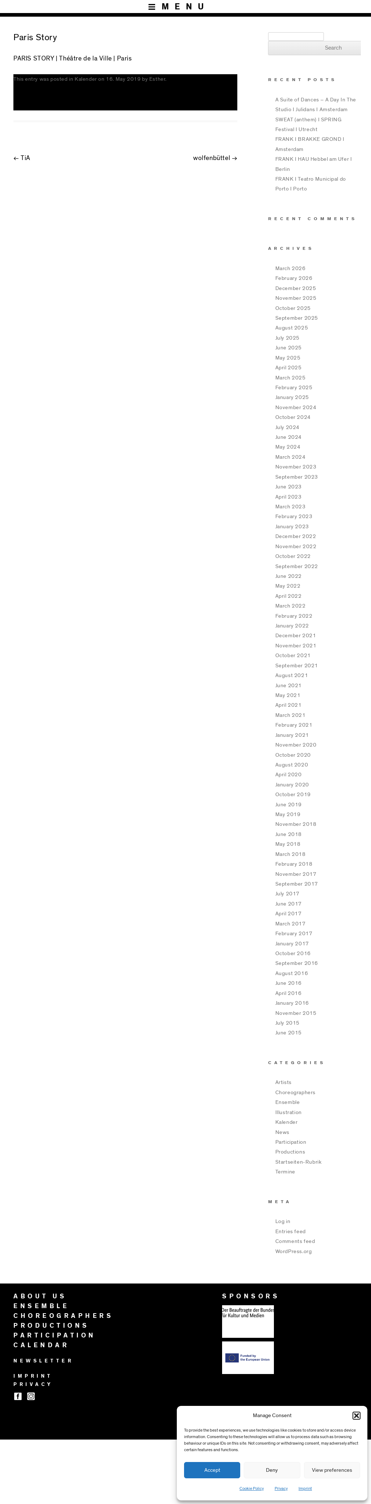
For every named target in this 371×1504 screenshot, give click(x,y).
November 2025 (296, 298)
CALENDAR (41, 1345)
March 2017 (290, 924)
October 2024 (293, 417)
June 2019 (288, 804)
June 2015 (288, 1032)
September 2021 (296, 665)
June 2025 (288, 347)
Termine (285, 1172)
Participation (291, 1142)
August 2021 (291, 675)
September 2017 (296, 884)
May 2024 (288, 447)
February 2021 (294, 725)
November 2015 (296, 1013)
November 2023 (296, 467)
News (282, 1132)
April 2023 (288, 497)
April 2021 (288, 705)
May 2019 (288, 814)
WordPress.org (293, 1251)
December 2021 (295, 635)
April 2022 (288, 596)
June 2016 (288, 983)
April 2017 (288, 913)
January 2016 (292, 1003)
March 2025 (290, 378)
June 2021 (288, 685)
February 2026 (294, 278)
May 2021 (288, 695)
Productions (290, 1152)
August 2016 (291, 973)
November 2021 (296, 645)
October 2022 (293, 556)
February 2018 (294, 864)
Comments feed (295, 1241)
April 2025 (288, 367)
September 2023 (296, 477)
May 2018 (288, 844)
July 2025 (287, 338)
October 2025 (293, 308)
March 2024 (290, 457)
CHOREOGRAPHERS (63, 1316)
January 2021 (292, 735)
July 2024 (287, 427)
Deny (272, 1470)
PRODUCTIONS (51, 1326)
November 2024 (296, 407)
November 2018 (296, 824)
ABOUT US (40, 1296)
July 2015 (287, 1023)
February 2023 (294, 516)
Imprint (305, 1488)
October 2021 (293, 655)
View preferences (332, 1470)
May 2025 (288, 358)
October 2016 (293, 953)
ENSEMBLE (41, 1306)
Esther (157, 79)
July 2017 (287, 893)
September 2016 (296, 963)
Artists (283, 1082)
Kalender (86, 79)
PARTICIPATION (54, 1335)
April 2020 (288, 774)
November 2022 (296, 546)
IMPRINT (33, 1376)
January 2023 (292, 526)
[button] (356, 1415)
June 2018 (288, 834)
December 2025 (295, 288)
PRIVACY (33, 1384)
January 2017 (292, 943)
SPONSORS (251, 1296)
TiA (21, 158)
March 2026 (290, 268)
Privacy (281, 1488)
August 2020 (291, 765)
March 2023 (290, 506)
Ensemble (287, 1102)
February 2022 (294, 616)
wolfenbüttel (215, 158)
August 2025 (291, 328)
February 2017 (294, 933)
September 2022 (296, 566)
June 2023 (288, 487)
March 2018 (290, 854)
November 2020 (296, 745)
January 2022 (292, 626)
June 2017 (288, 904)
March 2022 (290, 606)
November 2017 (296, 874)
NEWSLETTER (43, 1361)
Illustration (288, 1112)
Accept (212, 1470)
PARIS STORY (33, 58)
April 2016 (288, 993)
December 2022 (295, 536)
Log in (283, 1221)
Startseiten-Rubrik (298, 1162)
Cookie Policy (251, 1488)
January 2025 (292, 397)
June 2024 (288, 437)
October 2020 (293, 755)
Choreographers (295, 1092)
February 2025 (294, 387)
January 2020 (292, 784)
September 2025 (296, 318)
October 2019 (293, 794)
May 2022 (288, 586)
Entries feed (290, 1231)
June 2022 (288, 576)
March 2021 (290, 715)
